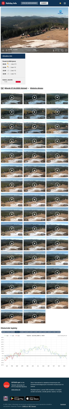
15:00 (44, 332)
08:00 (12, 332)
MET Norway (32, 406)
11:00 (26, 332)
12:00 (31, 332)
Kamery (44, 3)
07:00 (8, 332)
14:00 (40, 332)
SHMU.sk (25, 406)
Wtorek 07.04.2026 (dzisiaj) (16, 88)
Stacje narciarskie (29, 3)
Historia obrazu (36, 88)
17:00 (53, 332)
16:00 (49, 332)
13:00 (35, 332)
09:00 (17, 332)
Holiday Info (7, 2)
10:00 (21, 332)
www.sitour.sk (15, 389)
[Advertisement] (47, 69)
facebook (63, 404)
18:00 (58, 332)
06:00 (3, 332)
